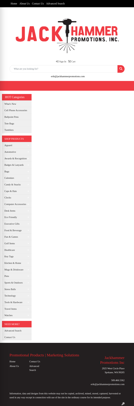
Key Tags (9, 256)
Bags (6, 171)
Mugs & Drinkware (13, 269)
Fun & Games (11, 236)
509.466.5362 (118, 380)
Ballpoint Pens (11, 117)
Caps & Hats (10, 191)
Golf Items (9, 243)
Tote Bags (9, 123)
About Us (24, 3)
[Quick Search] (64, 69)
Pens (6, 276)
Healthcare (9, 250)
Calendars (9, 178)
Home (14, 3)
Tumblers (9, 130)
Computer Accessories (15, 204)
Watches (8, 315)
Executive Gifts (12, 223)
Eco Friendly (10, 217)
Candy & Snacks (12, 184)
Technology (10, 295)
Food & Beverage (13, 230)
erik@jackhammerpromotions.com (68, 76)
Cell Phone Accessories (15, 110)
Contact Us (38, 3)
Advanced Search (55, 3)
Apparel (8, 145)
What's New (10, 104)
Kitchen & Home (12, 263)
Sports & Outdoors (13, 282)
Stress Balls (10, 289)
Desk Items (9, 210)
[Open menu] (127, 85)
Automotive (10, 152)
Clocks (7, 197)
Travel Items (10, 309)
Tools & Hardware (13, 302)
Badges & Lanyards (14, 165)
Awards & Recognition (15, 158)
